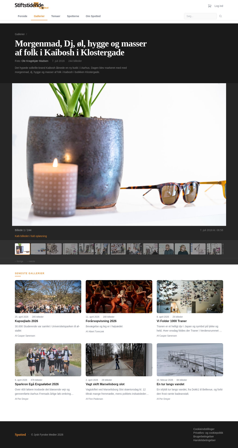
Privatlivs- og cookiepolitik (208, 432)
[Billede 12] (198, 248)
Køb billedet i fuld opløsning (31, 236)
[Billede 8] (134, 248)
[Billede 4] (70, 248)
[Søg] (220, 16)
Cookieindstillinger (204, 429)
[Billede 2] (38, 248)
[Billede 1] (22, 248)
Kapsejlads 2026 (26, 321)
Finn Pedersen (96, 399)
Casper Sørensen (26, 336)
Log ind (219, 5)
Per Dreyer (23, 399)
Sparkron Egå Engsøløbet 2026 (37, 384)
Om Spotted (93, 16)
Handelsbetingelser (204, 440)
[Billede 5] (86, 248)
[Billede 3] (54, 248)
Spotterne (73, 16)
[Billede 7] (118, 248)
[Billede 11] (182, 248)
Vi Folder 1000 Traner (172, 321)
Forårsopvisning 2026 (101, 321)
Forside (22, 16)
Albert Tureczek (96, 331)
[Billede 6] (102, 248)
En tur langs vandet (170, 384)
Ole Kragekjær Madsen (35, 60)
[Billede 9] (150, 248)
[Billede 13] (214, 248)
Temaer (55, 16)
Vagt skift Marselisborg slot (105, 384)
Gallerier (39, 16)
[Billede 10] (166, 248)
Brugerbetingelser (203, 436)
